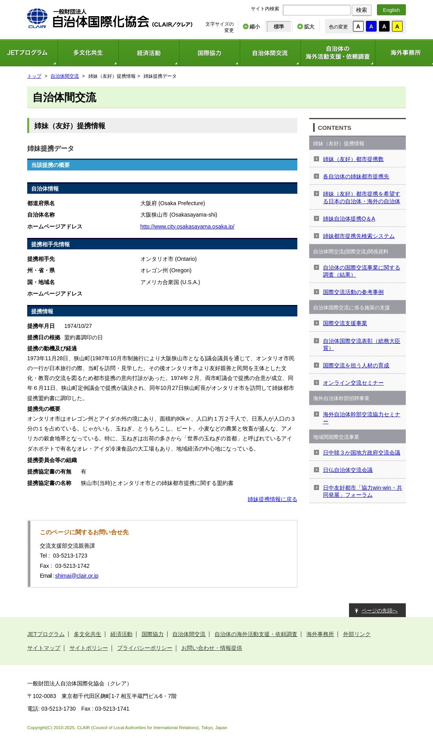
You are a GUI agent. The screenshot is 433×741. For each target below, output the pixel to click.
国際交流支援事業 (345, 323)
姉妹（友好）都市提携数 (353, 159)
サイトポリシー (88, 648)
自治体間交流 (270, 52)
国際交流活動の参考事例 (353, 292)
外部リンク (357, 634)
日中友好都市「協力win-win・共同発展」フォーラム (362, 491)
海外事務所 (320, 634)
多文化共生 (88, 52)
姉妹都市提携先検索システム (359, 236)
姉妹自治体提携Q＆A (349, 218)
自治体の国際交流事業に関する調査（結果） (361, 271)
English (391, 10)
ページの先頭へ (380, 611)
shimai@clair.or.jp (77, 576)
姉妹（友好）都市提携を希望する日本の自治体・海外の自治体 (361, 197)
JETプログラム (46, 634)
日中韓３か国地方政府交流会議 (361, 452)
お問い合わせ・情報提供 (211, 648)
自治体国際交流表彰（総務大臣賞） (361, 344)
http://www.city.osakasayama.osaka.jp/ (187, 226)
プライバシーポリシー (144, 648)
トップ (34, 76)
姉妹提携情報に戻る (272, 499)
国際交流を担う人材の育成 (356, 365)
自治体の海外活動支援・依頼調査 (337, 52)
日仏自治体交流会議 (348, 470)
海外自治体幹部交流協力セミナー (361, 418)
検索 (361, 10)
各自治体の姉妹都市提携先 (356, 176)
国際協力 (209, 52)
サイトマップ (43, 648)
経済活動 (148, 52)
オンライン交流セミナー (353, 383)
